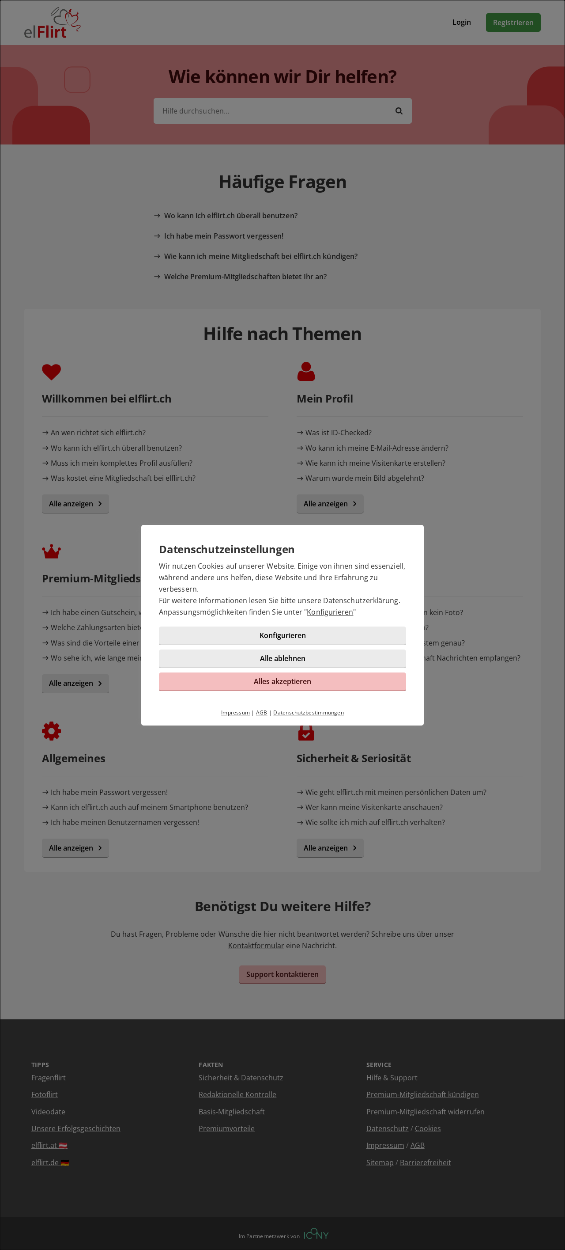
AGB (261, 712)
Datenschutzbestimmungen (308, 712)
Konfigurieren (330, 612)
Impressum (235, 712)
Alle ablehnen (282, 658)
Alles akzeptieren (282, 681)
